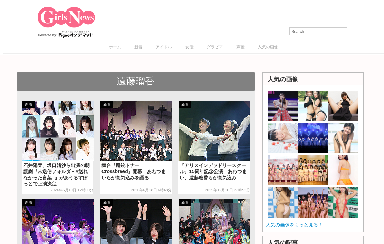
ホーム (115, 47)
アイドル (164, 47)
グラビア (215, 47)
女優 (189, 47)
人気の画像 (268, 47)
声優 (240, 47)
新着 (138, 47)
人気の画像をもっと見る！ (294, 224)
